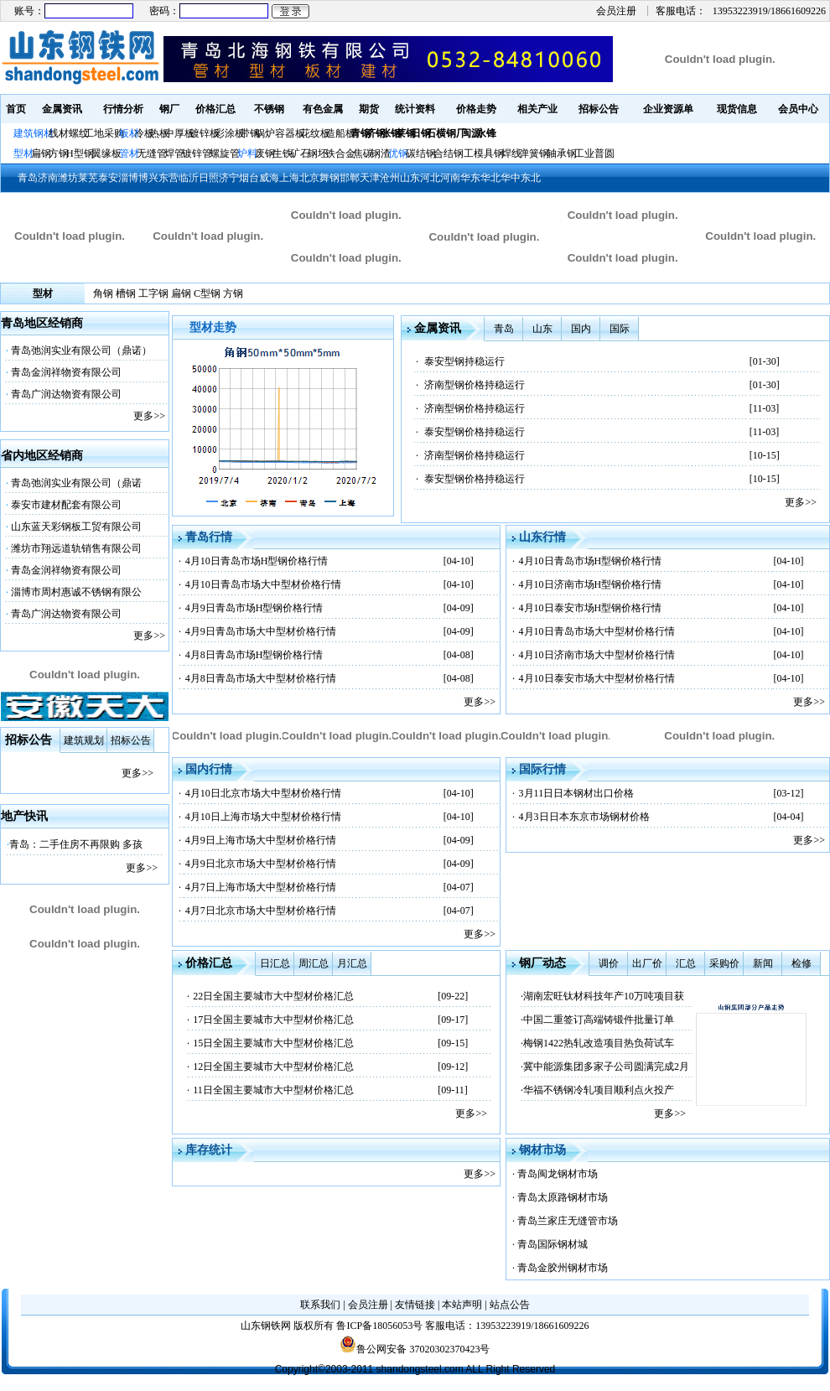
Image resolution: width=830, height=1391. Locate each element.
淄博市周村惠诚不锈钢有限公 (76, 592)
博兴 (148, 178)
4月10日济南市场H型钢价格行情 (590, 584)
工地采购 (104, 133)
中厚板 (179, 133)
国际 (620, 329)
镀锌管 (197, 153)
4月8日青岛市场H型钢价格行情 (254, 655)
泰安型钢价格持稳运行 (474, 432)
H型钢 (80, 153)
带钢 (250, 133)
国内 (581, 329)
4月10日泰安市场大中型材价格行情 (597, 678)
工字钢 (153, 293)
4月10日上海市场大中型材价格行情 (263, 817)
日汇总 (275, 963)
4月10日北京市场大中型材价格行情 (263, 793)
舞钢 (329, 178)
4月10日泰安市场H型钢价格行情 (590, 608)
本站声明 (462, 1305)
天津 (370, 178)
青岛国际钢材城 (552, 1244)
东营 (168, 178)
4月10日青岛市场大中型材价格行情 (263, 584)
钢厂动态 (542, 963)
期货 (369, 109)
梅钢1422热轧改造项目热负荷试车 (598, 1043)
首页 (16, 109)
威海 (269, 178)
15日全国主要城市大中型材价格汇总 (273, 1043)
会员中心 (798, 109)
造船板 (340, 133)
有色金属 (323, 109)
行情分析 (123, 109)
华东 (470, 178)
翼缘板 (106, 153)
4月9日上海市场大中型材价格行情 (260, 840)
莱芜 (88, 178)
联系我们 (320, 1305)
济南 (48, 178)
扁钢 (41, 153)
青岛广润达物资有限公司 (66, 394)
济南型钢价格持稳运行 (474, 385)
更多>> (149, 416)
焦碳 (363, 153)
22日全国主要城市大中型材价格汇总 (273, 996)
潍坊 (68, 178)
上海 (289, 178)
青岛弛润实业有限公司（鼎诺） (81, 350)
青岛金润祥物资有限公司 (66, 372)
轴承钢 (562, 153)
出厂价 (647, 963)
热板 (159, 133)
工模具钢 (482, 153)
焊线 (511, 153)
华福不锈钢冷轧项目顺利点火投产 (598, 1090)
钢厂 (169, 109)
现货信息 (737, 109)
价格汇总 (215, 109)
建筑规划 (84, 740)
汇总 (686, 963)
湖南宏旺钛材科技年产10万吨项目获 (603, 996)
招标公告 (598, 109)
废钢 (265, 153)
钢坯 (318, 153)
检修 (801, 963)
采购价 (724, 963)
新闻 (763, 963)
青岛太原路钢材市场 (562, 1197)
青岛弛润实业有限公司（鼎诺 (76, 483)
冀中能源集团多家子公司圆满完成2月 (606, 1066)
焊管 (174, 153)
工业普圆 (594, 153)
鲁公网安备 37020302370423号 (415, 1349)
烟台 (249, 178)
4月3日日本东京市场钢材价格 (584, 817)
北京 (309, 178)
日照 (209, 178)
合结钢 (448, 153)
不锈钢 (269, 109)
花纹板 (315, 133)
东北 (531, 178)
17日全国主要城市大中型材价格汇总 (273, 1019)
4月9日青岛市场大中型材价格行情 (260, 631)
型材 (23, 153)
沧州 (390, 178)
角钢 (103, 293)
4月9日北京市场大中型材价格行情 (260, 863)
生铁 (282, 153)
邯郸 (350, 178)
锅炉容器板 (280, 133)
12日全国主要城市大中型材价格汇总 (273, 1066)
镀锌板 (204, 133)
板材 (129, 133)
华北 (490, 178)
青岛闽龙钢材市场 (557, 1174)
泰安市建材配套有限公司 (66, 505)
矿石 (300, 153)
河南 (450, 178)
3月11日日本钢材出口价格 (577, 793)
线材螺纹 (69, 133)
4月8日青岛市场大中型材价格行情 (260, 678)
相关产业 (537, 109)
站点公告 (510, 1305)
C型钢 (207, 293)
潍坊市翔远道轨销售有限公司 (76, 548)
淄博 (128, 178)
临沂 (189, 178)
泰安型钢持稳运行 (464, 361)
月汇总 (352, 963)
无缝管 (152, 153)
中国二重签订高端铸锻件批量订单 (598, 1019)
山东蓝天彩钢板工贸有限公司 (76, 526)
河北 (430, 178)
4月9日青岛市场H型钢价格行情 (254, 608)
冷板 (144, 133)
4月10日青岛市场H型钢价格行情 (257, 561)
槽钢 (126, 293)
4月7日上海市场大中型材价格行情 (260, 887)
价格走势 (476, 109)
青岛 (28, 178)
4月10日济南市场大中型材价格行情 (597, 655)
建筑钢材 (33, 133)
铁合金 (340, 153)
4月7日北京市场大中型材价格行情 (260, 910)
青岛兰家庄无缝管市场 (567, 1221)
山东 (410, 178)
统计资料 (415, 109)
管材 (129, 153)
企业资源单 (668, 109)
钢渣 (381, 153)
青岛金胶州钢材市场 (562, 1268)
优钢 (398, 153)
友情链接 (415, 1305)
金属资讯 (62, 109)
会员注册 (616, 11)
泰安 (108, 178)
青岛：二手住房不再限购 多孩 (76, 844)
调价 (609, 963)
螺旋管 (225, 153)
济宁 (229, 178)
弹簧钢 (534, 153)
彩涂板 (230, 133)
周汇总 (313, 963)
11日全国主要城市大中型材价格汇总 (273, 1090)
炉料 (247, 153)
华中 (511, 178)
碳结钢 (421, 153)
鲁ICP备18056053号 (379, 1325)
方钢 (59, 153)
